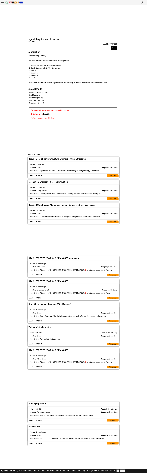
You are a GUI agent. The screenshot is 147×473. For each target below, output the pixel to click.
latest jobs (47, 114)
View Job (112, 176)
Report (114, 48)
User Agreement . (108, 470)
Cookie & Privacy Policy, (81, 470)
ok (118, 471)
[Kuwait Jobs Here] (14, 3)
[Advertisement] (74, 22)
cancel (122, 471)
